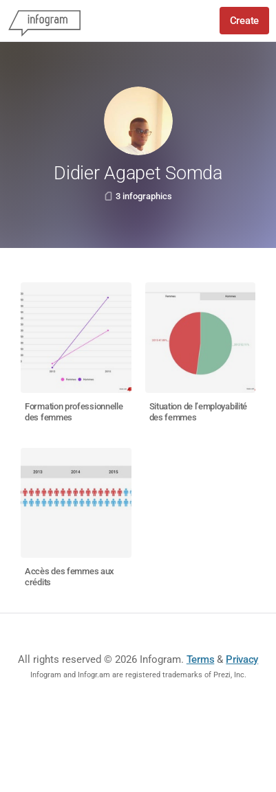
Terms (201, 659)
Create (244, 20)
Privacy (242, 659)
